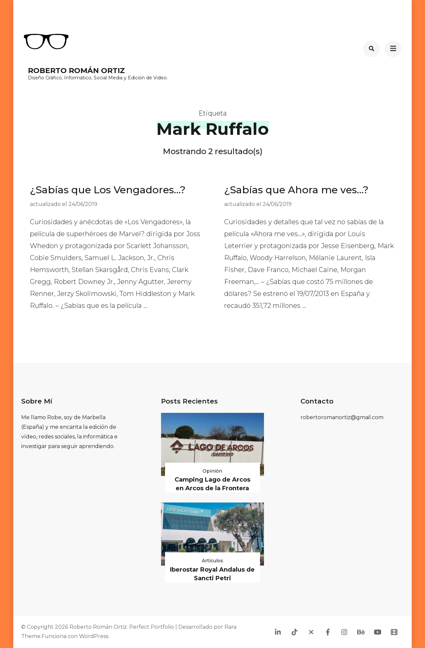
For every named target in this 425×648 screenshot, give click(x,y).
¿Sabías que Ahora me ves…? (296, 190)
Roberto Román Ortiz (76, 70)
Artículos (212, 561)
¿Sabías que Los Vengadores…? (108, 190)
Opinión (212, 471)
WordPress (93, 636)
